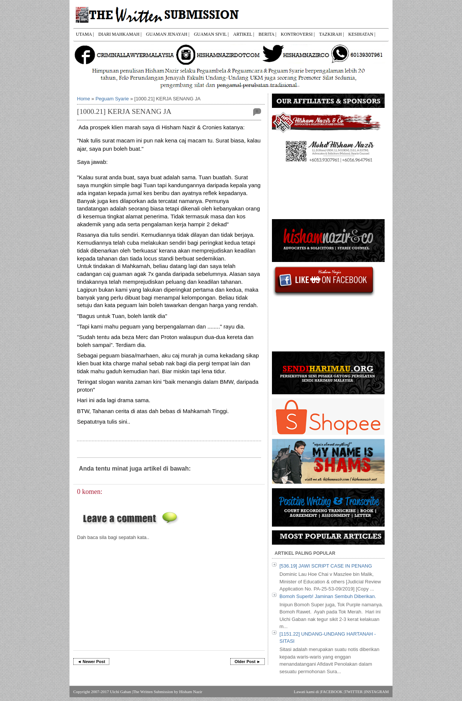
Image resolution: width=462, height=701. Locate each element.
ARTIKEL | (243, 34)
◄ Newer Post (91, 661)
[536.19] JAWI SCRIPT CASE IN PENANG (325, 566)
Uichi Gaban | (121, 691)
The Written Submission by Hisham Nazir (167, 691)
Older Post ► (247, 661)
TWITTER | (354, 691)
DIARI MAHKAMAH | (120, 34)
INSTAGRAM (376, 691)
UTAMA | (85, 34)
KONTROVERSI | (297, 34)
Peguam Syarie (112, 98)
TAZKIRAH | (331, 34)
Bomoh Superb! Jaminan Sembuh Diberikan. (327, 596)
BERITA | (267, 34)
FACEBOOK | (332, 691)
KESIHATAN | (361, 34)
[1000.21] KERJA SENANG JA (124, 111)
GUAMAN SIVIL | (211, 34)
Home (83, 98)
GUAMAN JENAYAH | (167, 34)
